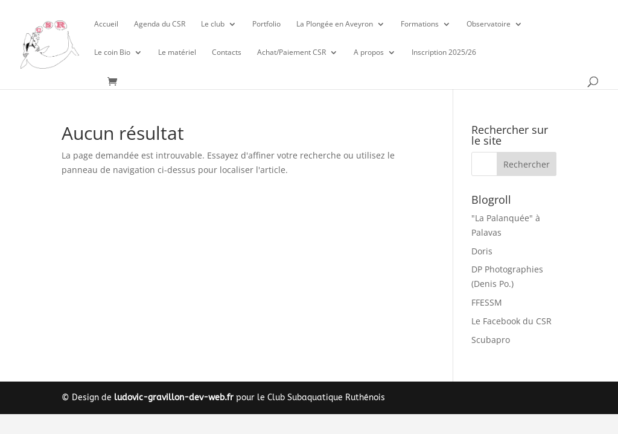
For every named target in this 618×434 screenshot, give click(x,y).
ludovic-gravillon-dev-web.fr (174, 397)
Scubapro (490, 339)
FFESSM (486, 302)
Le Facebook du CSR (511, 321)
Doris (481, 251)
